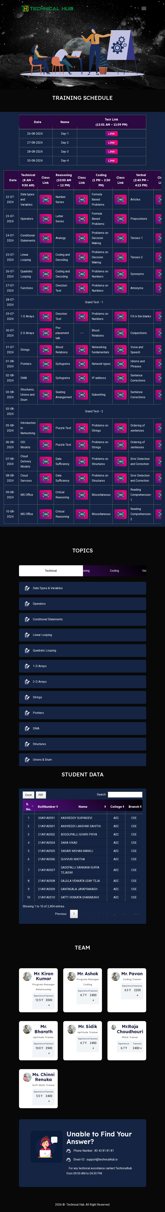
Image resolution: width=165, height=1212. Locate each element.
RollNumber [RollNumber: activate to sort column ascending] (47, 806)
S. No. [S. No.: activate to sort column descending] (28, 806)
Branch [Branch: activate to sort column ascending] (134, 806)
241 (124, 914)
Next (136, 914)
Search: (120, 794)
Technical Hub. (76, 1204)
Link (111, 133)
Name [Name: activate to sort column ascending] (83, 806)
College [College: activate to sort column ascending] (116, 806)
